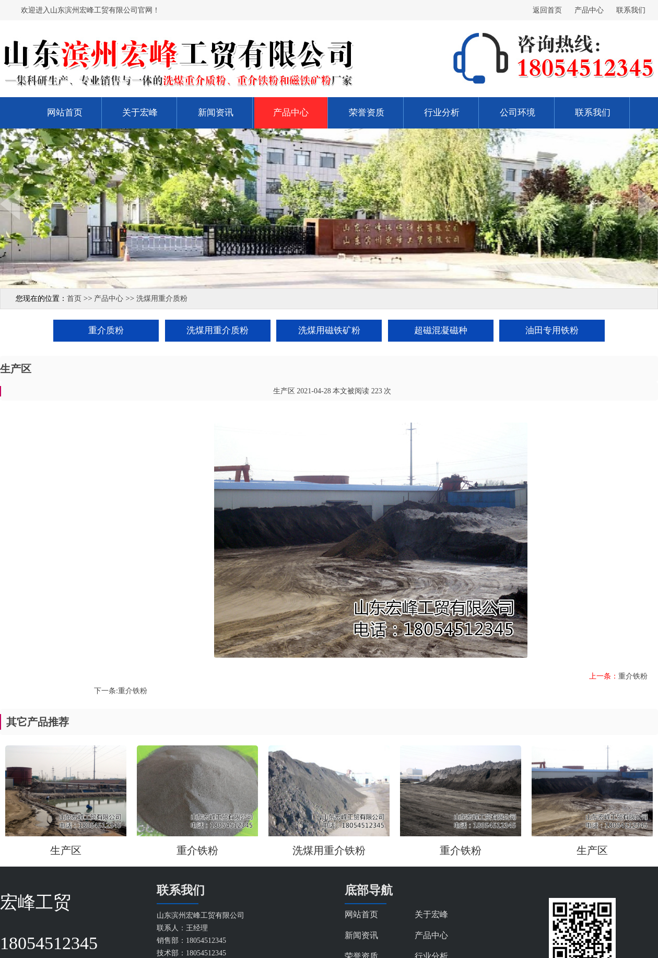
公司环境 (517, 113)
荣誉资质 (366, 113)
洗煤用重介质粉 (161, 298)
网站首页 (65, 113)
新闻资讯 (215, 113)
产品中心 (589, 10)
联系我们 (630, 10)
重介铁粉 (633, 676)
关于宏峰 (140, 113)
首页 (74, 298)
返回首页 (547, 10)
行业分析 (442, 113)
